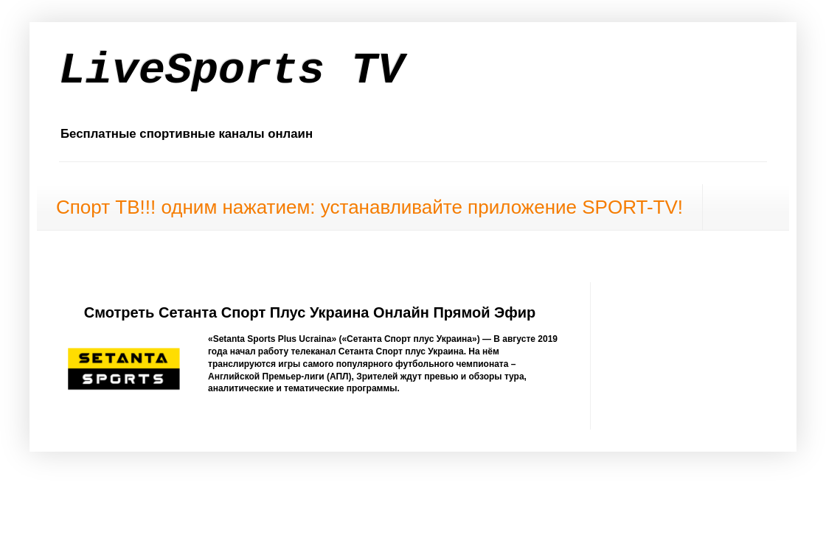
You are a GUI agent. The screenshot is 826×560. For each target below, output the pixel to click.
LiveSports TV (231, 71)
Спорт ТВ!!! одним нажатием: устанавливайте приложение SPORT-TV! (369, 207)
